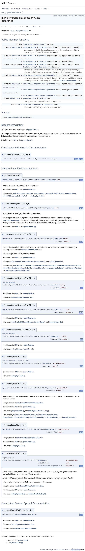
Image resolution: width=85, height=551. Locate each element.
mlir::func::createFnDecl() (23, 193)
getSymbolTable (29, 98)
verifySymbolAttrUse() (73, 268)
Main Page (5, 8)
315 (16, 293)
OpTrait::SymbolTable (68, 80)
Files (46, 8)
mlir (2, 12)
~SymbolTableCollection (33, 44)
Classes (38, 8)
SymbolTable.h (26, 140)
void (20, 104)
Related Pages (15, 8)
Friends (71, 15)
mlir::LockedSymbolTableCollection (29, 403)
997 (16, 189)
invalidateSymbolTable (33, 104)
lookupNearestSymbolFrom (34, 75)
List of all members (79, 15)
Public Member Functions (60, 15)
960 (16, 442)
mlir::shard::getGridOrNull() (24, 265)
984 (16, 257)
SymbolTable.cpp (28, 189)
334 (16, 520)
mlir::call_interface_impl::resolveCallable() (48, 268)
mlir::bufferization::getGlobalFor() (63, 193)
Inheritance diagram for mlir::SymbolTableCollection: (21, 35)
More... (41, 27)
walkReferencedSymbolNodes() (18, 270)
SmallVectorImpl (30, 67)
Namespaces (27, 8)
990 (16, 318)
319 (16, 345)
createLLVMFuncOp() (42, 193)
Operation (16, 47)
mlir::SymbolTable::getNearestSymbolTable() (28, 261)
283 (15, 140)
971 (16, 490)
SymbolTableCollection (14, 12)
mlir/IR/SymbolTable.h (20, 31)
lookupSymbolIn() (37, 196)
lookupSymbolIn (29, 47)
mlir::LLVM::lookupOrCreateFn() (15, 196)
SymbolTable (32, 27)
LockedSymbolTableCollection (20, 117)
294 (16, 372)
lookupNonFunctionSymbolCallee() (16, 417)
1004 (16, 226)
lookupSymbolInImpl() (37, 494)
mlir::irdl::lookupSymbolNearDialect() (17, 268)
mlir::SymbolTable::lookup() (38, 411)
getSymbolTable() (17, 411)
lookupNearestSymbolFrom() (46, 265)
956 (16, 407)
